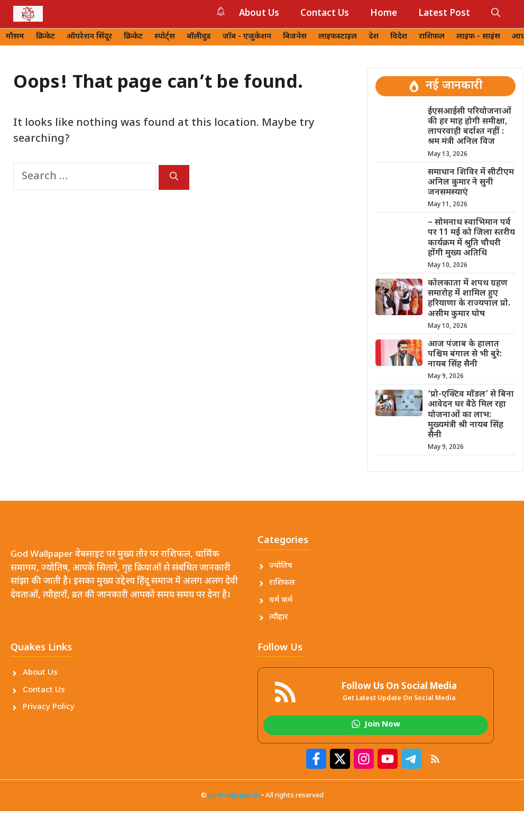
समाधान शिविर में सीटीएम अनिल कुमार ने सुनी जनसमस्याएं (471, 182)
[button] (496, 14)
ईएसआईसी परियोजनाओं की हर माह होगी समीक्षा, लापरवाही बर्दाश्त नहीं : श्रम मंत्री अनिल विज (469, 127)
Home (383, 14)
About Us (259, 14)
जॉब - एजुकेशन (247, 37)
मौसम (15, 37)
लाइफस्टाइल (337, 37)
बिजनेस (295, 37)
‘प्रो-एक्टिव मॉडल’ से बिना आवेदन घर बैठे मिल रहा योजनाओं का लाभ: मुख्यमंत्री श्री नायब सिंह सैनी (471, 415)
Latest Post (444, 14)
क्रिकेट (45, 37)
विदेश (398, 37)
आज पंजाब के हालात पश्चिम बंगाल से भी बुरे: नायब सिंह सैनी (465, 354)
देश (374, 37)
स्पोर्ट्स (164, 37)
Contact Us (324, 14)
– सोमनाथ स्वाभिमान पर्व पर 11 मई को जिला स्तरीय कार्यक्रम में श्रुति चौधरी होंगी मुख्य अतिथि (471, 238)
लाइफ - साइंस (478, 37)
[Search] (174, 177)
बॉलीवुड (199, 37)
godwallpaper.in (234, 795)
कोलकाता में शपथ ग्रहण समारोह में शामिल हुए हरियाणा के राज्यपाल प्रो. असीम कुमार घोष (469, 299)
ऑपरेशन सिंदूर (89, 37)
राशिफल (432, 37)
